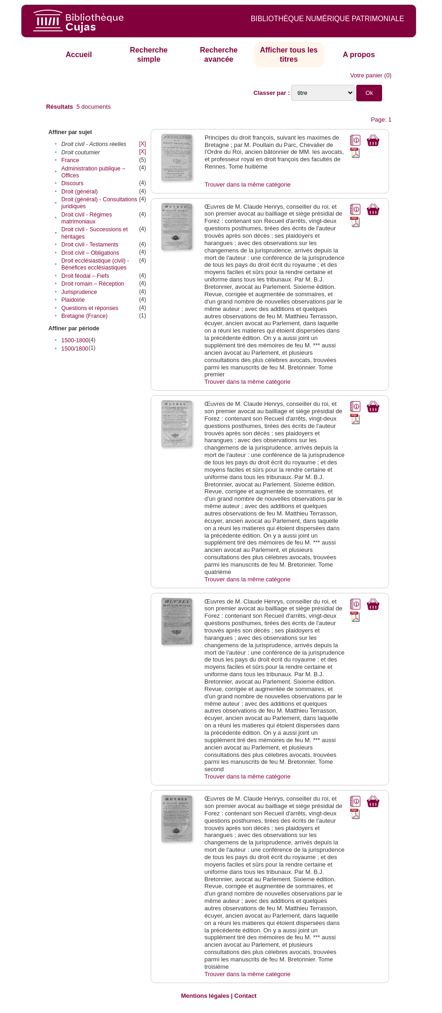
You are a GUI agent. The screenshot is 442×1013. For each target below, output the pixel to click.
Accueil (78, 55)
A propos (359, 55)
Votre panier (366, 75)
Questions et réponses (89, 308)
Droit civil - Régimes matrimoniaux (86, 218)
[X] (142, 144)
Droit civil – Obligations (90, 253)
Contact (245, 995)
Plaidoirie (73, 300)
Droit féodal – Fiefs (85, 276)
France (70, 160)
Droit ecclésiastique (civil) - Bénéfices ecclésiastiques (95, 264)
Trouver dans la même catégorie (248, 184)
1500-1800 (74, 340)
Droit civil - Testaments (89, 244)
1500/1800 (74, 348)
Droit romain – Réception (92, 284)
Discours (72, 183)
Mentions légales (205, 995)
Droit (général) (79, 191)
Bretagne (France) (84, 316)
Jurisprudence (79, 292)
